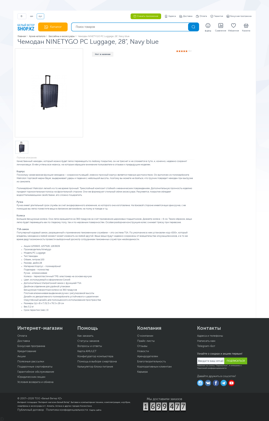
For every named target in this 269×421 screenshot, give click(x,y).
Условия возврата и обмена (35, 382)
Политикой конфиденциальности (212, 368)
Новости (143, 351)
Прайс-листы (146, 341)
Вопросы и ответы (89, 346)
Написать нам (206, 341)
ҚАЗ (31, 16)
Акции (21, 356)
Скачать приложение (145, 16)
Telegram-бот (206, 346)
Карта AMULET (87, 351)
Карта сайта (95, 410)
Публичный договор (30, 410)
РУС (40, 16)
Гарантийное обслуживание (35, 372)
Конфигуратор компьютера (95, 356)
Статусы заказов (88, 341)
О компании (145, 336)
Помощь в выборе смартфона (97, 361)
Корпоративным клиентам (154, 366)
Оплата (201, 16)
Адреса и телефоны (210, 336)
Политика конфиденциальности (67, 410)
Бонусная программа (239, 16)
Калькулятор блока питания (95, 366)
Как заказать (85, 336)
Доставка (185, 16)
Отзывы (142, 346)
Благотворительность (151, 361)
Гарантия (216, 16)
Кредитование (26, 351)
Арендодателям (147, 356)
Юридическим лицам (31, 377)
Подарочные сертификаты (35, 366)
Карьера (142, 372)
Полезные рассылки (30, 361)
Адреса (170, 16)
